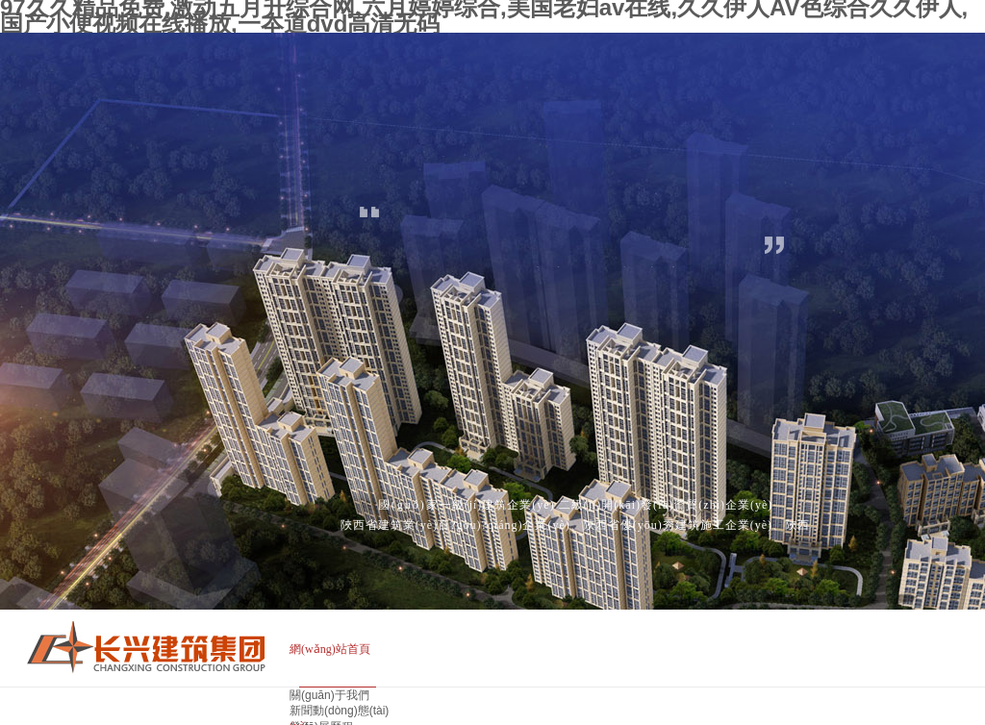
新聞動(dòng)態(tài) (339, 710)
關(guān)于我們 (329, 695)
